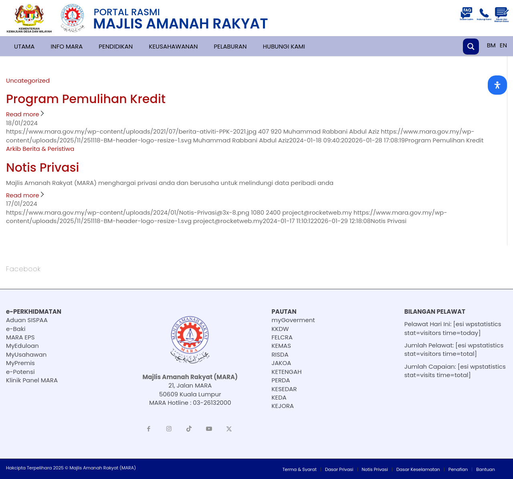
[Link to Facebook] (149, 429)
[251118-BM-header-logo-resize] (146, 18)
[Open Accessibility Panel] (497, 85)
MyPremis (20, 363)
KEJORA (283, 406)
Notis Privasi (42, 167)
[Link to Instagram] (169, 429)
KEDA (279, 397)
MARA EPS (20, 337)
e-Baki (15, 329)
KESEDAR (284, 389)
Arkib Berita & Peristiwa (40, 148)
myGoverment (293, 320)
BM (491, 45)
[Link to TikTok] (189, 429)
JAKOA (281, 363)
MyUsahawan (26, 354)
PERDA (281, 380)
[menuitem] (300, 469)
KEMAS (281, 345)
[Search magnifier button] (471, 47)
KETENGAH (287, 371)
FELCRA (282, 337)
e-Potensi (20, 371)
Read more (25, 114)
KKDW (280, 329)
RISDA (280, 354)
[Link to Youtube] (209, 429)
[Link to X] (229, 429)
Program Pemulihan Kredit (86, 99)
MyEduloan (22, 345)
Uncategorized (28, 80)
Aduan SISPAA (27, 320)
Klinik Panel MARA (32, 380)
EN (503, 45)
